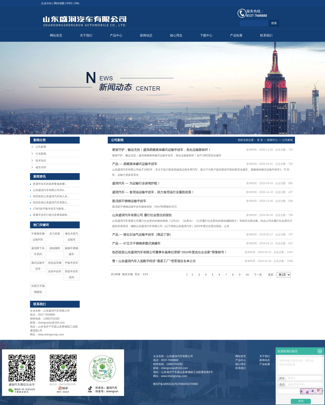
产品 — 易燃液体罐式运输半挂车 (134, 164)
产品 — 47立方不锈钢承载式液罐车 (136, 243)
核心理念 (176, 35)
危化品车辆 (54, 262)
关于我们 (86, 35)
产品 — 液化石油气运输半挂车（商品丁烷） (142, 234)
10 (247, 274)
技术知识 (41, 160)
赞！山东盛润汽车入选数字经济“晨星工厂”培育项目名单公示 (154, 261)
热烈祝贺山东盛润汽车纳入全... (51, 196)
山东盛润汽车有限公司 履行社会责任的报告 (142, 215)
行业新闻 (41, 153)
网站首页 (56, 35)
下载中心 (206, 35)
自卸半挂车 (54, 271)
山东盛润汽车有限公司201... (49, 190)
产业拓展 (236, 35)
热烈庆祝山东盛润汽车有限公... (51, 202)
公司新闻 (41, 146)
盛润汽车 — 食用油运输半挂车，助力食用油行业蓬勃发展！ (153, 192)
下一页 (258, 274)
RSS (69, 3)
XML (77, 3)
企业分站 (46, 3)
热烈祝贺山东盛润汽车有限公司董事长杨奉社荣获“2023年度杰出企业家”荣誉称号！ (169, 252)
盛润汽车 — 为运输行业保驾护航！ (136, 183)
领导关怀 (41, 167)
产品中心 (116, 35)
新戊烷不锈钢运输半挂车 (129, 201)
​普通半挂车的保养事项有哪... (50, 183)
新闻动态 (146, 35)
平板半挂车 (71, 262)
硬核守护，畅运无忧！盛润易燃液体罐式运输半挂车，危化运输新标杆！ (161, 149)
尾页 (270, 274)
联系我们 (266, 35)
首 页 (260, 140)
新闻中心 (272, 140)
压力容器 (54, 233)
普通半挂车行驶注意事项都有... (51, 214)
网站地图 (59, 3)
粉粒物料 (54, 248)
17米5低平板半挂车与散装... (49, 208)
